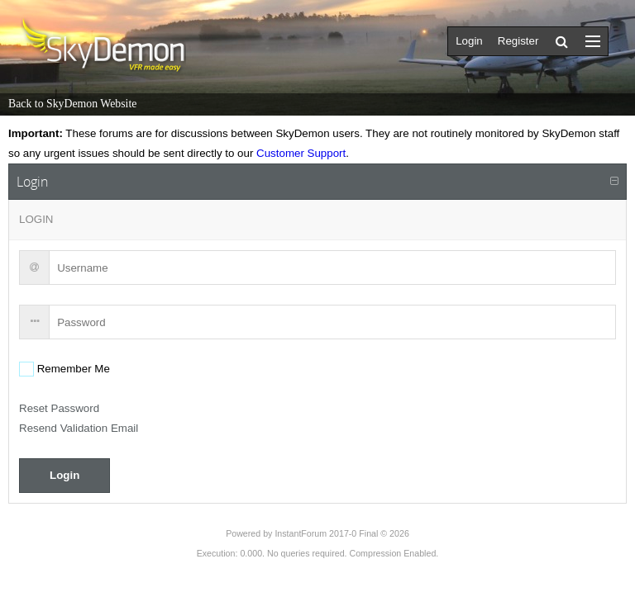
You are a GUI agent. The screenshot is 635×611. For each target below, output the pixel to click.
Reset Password (59, 408)
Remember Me (72, 368)
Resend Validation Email (78, 428)
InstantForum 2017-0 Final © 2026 (341, 533)
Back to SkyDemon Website (72, 103)
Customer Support (301, 153)
